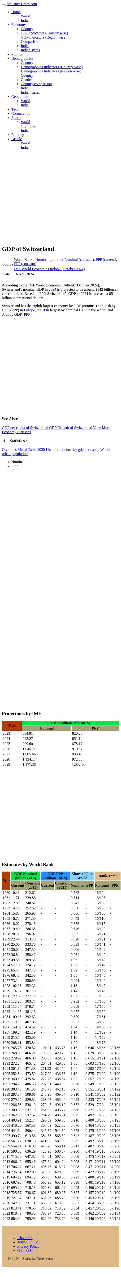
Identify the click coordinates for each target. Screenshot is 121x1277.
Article (16, 139)
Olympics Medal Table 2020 (23, 450)
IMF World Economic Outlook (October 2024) (49, 269)
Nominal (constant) (79, 260)
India (25, 20)
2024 (52, 289)
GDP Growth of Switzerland (70, 428)
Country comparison (36, 84)
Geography (19, 97)
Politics (17, 54)
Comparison (30, 42)
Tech (15, 109)
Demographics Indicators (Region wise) (51, 71)
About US (24, 1238)
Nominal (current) (49, 260)
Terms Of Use (28, 1242)
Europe (29, 310)
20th (45, 310)
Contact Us (25, 1251)
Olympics (28, 126)
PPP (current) (106, 260)
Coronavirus (20, 113)
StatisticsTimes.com (22, 4)
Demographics (22, 58)
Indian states (30, 50)
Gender (26, 80)
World (25, 16)
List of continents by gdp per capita (72, 450)
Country (27, 29)
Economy (18, 25)
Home (16, 12)
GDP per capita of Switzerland (25, 428)
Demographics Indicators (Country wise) (52, 67)
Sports (16, 118)
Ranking (17, 135)
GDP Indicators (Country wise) (44, 33)
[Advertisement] (44, 197)
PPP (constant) (25, 264)
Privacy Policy (28, 1246)
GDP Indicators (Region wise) (44, 37)
